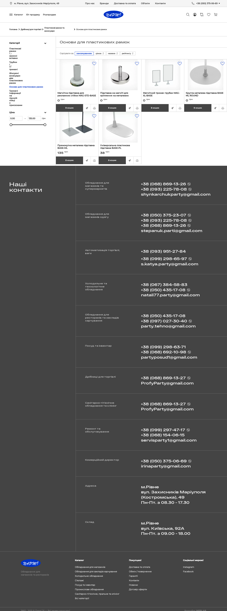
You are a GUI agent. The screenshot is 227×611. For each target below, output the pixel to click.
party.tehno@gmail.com (168, 324)
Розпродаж (49, 15)
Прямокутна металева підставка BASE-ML (77, 145)
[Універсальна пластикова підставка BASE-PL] (120, 124)
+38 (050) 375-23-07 (163, 213)
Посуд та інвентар (85, 581)
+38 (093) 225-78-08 (164, 187)
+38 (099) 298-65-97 (164, 257)
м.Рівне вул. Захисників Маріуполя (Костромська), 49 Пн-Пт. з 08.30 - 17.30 (173, 493)
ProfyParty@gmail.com (167, 381)
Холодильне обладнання (89, 573)
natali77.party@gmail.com (170, 293)
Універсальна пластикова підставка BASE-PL (120, 145)
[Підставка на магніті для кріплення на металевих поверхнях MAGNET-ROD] (120, 71)
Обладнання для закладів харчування (96, 568)
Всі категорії (82, 595)
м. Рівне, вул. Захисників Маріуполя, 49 (36, 3)
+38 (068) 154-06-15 (163, 433)
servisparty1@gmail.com (169, 438)
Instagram (188, 564)
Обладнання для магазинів (90, 564)
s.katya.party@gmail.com (169, 262)
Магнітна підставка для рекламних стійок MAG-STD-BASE (77, 93)
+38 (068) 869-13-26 (163, 182)
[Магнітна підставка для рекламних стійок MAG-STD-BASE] (77, 71)
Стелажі (79, 577)
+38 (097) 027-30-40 (164, 319)
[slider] (11, 88)
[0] (15, 81)
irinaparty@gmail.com (166, 464)
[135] (34, 81)
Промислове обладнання (89, 586)
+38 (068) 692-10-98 (163, 350)
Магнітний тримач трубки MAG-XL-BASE (163, 93)
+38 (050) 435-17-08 (163, 288)
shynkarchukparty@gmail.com (175, 192)
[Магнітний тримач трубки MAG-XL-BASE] (162, 71)
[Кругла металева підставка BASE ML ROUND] (205, 71)
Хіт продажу (33, 15)
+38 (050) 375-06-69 (207, 3)
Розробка (195, 607)
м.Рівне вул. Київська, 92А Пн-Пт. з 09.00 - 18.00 (165, 526)
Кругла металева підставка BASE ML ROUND (205, 93)
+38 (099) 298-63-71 (163, 345)
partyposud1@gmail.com (169, 355)
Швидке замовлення (87, 105)
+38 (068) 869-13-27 (163, 376)
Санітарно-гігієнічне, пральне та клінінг (97, 590)
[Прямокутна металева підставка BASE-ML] (77, 124)
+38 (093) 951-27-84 (163, 249)
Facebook (188, 568)
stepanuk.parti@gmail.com (171, 229)
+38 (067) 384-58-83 (164, 283)
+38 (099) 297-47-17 (163, 428)
